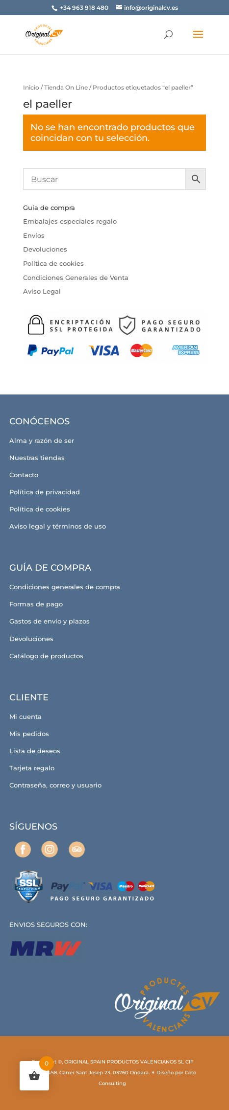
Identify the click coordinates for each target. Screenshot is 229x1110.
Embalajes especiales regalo (70, 221)
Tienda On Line (66, 87)
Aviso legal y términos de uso (57, 526)
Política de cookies (53, 263)
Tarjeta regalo (31, 768)
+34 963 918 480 (85, 7)
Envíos (34, 235)
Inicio (31, 87)
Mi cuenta (25, 716)
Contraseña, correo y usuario (55, 785)
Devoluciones (45, 249)
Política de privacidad (44, 492)
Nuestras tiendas (37, 458)
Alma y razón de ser (41, 440)
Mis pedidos (29, 734)
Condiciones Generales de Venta (75, 277)
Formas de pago (36, 604)
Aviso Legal (42, 291)
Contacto (23, 475)
